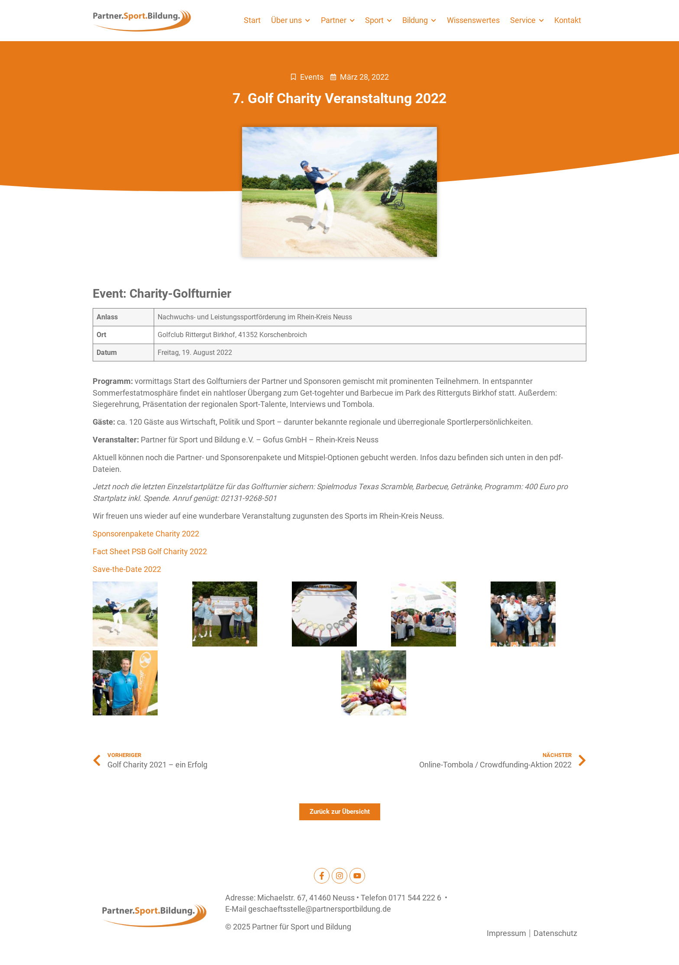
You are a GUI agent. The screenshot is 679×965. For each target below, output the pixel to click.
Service (527, 20)
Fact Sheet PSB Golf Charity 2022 (151, 551)
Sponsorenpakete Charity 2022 (147, 534)
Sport (378, 20)
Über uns (290, 20)
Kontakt (567, 20)
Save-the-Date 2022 (127, 569)
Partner (338, 20)
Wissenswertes (473, 20)
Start (252, 20)
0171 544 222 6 (414, 898)
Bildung (419, 20)
